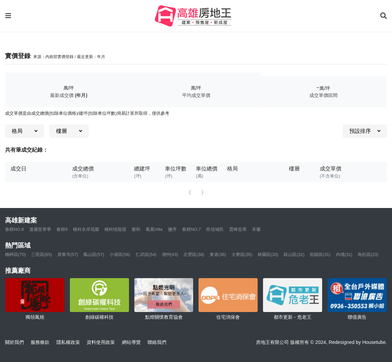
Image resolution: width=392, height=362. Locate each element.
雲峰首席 (238, 229)
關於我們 (14, 342)
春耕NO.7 (191, 229)
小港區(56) (120, 254)
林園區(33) (268, 254)
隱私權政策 (68, 342)
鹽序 (172, 229)
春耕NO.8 (14, 229)
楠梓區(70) (15, 254)
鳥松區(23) (368, 254)
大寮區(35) (241, 254)
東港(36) (218, 254)
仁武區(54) (146, 254)
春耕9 (62, 229)
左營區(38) (193, 254)
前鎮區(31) (320, 254)
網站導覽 (131, 342)
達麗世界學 (40, 229)
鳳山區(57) (93, 254)
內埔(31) (344, 254)
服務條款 (40, 342)
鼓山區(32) (294, 254)
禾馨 (256, 229)
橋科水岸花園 (86, 229)
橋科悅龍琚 (115, 229)
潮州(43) (170, 254)
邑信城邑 (215, 229)
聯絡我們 (156, 342)
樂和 (136, 229)
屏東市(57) (67, 254)
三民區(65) (41, 254)
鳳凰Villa (154, 229)
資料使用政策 (101, 342)
